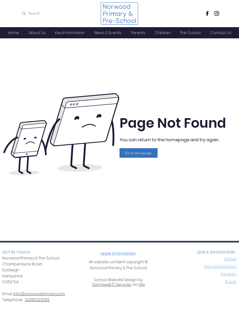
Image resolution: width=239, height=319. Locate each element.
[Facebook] (207, 13)
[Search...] (57, 13)
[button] (37, 33)
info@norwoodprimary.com (39, 294)
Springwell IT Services (111, 284)
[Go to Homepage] (139, 153)
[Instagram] (217, 13)
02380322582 (37, 300)
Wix (142, 284)
